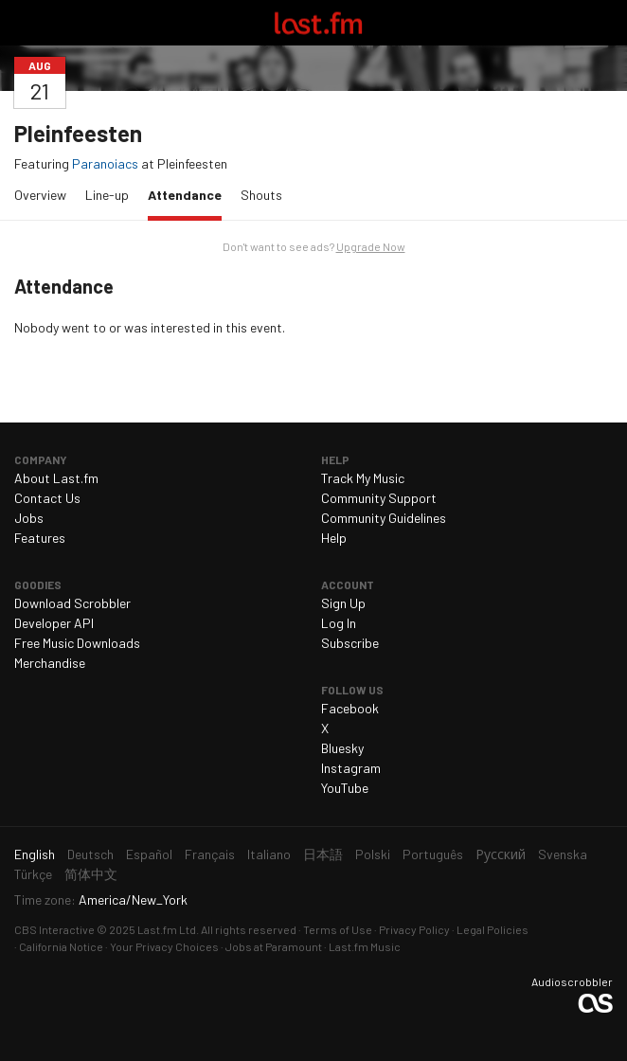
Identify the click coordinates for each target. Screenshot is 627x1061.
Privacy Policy (414, 929)
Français (210, 854)
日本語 (323, 854)
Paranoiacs (105, 163)
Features (39, 538)
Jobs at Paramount (273, 946)
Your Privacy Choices (164, 946)
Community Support (379, 498)
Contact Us (47, 498)
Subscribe (350, 643)
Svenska (562, 854)
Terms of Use (337, 929)
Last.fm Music (365, 946)
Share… (601, 65)
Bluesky (342, 748)
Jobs (29, 518)
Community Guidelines (383, 518)
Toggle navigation (22, 22)
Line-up (107, 195)
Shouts (261, 195)
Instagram (351, 768)
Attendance (189, 194)
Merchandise (49, 663)
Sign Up (343, 603)
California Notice (61, 946)
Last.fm (318, 22)
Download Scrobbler (72, 603)
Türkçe (33, 874)
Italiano (269, 854)
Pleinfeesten (78, 133)
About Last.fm (56, 478)
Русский (500, 854)
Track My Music (362, 478)
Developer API (54, 623)
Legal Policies (492, 929)
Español (149, 854)
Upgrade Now (370, 246)
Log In (338, 623)
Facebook (350, 708)
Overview (40, 195)
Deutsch (90, 854)
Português (433, 854)
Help (334, 538)
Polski (372, 854)
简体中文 (90, 874)
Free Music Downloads (77, 643)
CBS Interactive (54, 929)
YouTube (344, 788)
